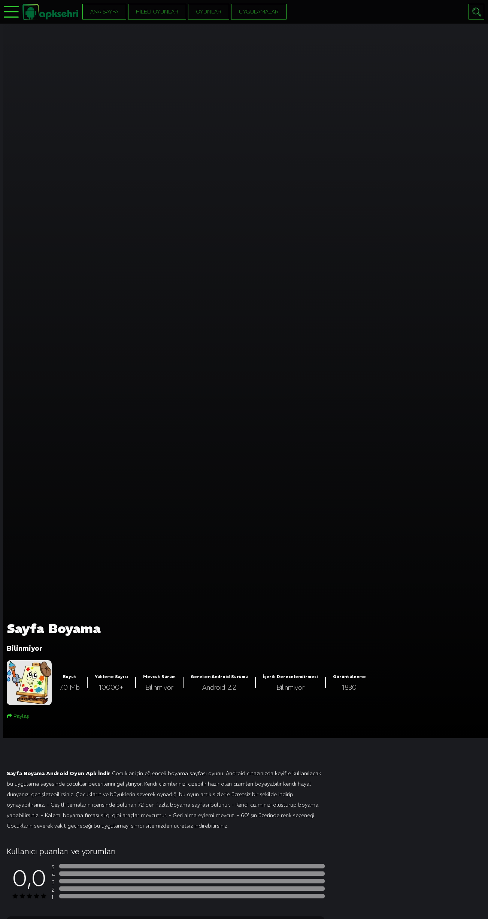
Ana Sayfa (104, 11)
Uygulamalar (259, 11)
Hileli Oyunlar (157, 11)
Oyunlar (208, 11)
